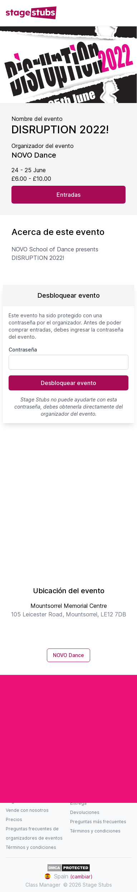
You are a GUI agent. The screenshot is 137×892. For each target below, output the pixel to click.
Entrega (78, 803)
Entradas (68, 194)
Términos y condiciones (31, 847)
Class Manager (42, 885)
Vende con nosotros (27, 810)
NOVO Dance (68, 655)
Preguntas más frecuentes (98, 821)
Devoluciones (84, 812)
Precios (14, 819)
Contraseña (23, 350)
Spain (69, 876)
